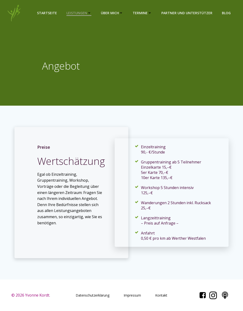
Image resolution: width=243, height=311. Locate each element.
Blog (226, 13)
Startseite (47, 13)
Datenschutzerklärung (92, 295)
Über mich (112, 13)
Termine (142, 13)
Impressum (132, 295)
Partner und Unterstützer (186, 13)
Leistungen (78, 13)
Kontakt (161, 295)
